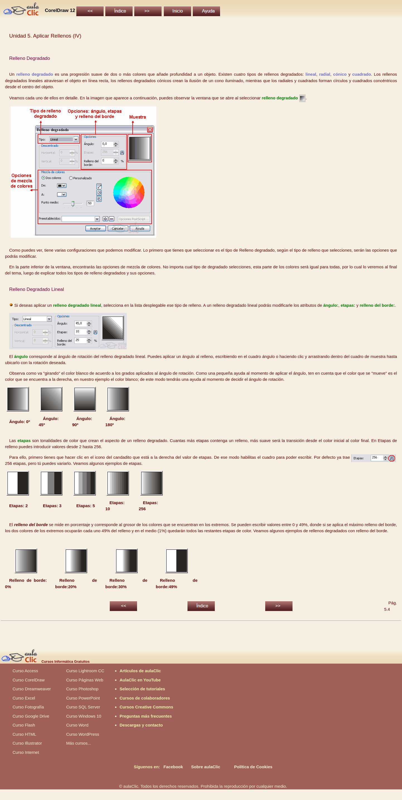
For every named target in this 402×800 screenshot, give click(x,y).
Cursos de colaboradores (145, 698)
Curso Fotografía (28, 707)
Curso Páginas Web (84, 680)
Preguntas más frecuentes (146, 716)
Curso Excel (24, 698)
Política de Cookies (253, 766)
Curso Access (25, 670)
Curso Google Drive (31, 716)
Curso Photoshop (82, 688)
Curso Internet (26, 752)
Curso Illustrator (27, 743)
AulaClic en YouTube (140, 680)
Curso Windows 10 (83, 716)
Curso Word (77, 725)
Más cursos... (78, 743)
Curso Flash (24, 725)
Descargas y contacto (141, 725)
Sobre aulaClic (205, 766)
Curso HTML (24, 734)
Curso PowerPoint (83, 698)
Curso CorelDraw (29, 680)
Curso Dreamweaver (32, 688)
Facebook (173, 766)
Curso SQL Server (83, 707)
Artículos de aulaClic (140, 670)
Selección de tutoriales (142, 688)
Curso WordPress (82, 734)
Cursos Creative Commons (146, 707)
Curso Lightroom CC (85, 670)
